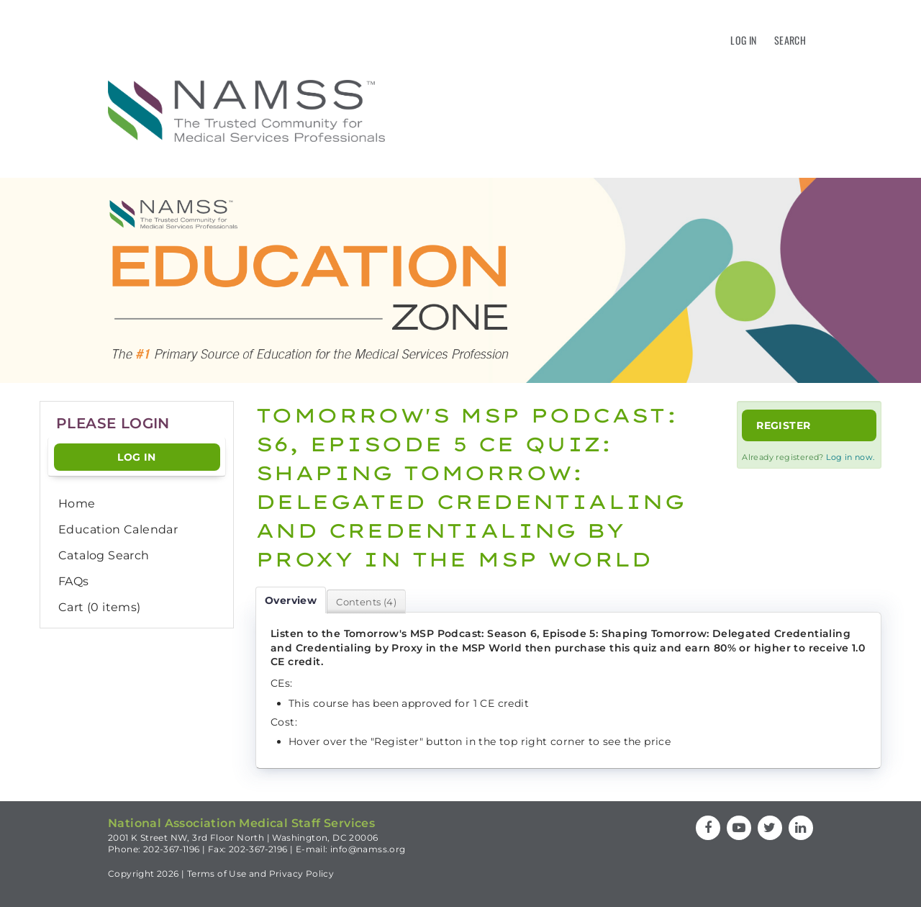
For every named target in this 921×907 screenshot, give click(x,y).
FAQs (73, 581)
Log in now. (850, 457)
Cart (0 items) (99, 607)
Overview (291, 600)
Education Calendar (118, 529)
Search (790, 40)
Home (77, 503)
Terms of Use (217, 873)
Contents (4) (366, 602)
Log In (743, 40)
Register (783, 425)
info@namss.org (368, 849)
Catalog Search (104, 555)
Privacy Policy (302, 873)
